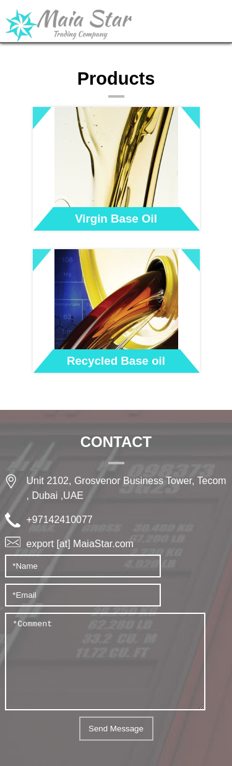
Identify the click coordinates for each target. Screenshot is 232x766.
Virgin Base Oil (116, 218)
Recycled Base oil (116, 360)
